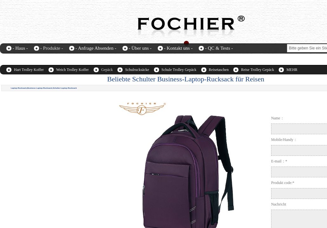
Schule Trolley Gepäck (179, 69)
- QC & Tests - (219, 48)
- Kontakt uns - (178, 48)
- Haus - (20, 48)
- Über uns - (140, 48)
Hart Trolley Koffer (29, 69)
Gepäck (107, 69)
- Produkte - (51, 48)
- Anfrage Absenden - (95, 48)
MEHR (291, 69)
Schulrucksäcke (137, 69)
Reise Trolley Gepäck (257, 69)
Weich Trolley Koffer (72, 69)
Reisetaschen (219, 69)
